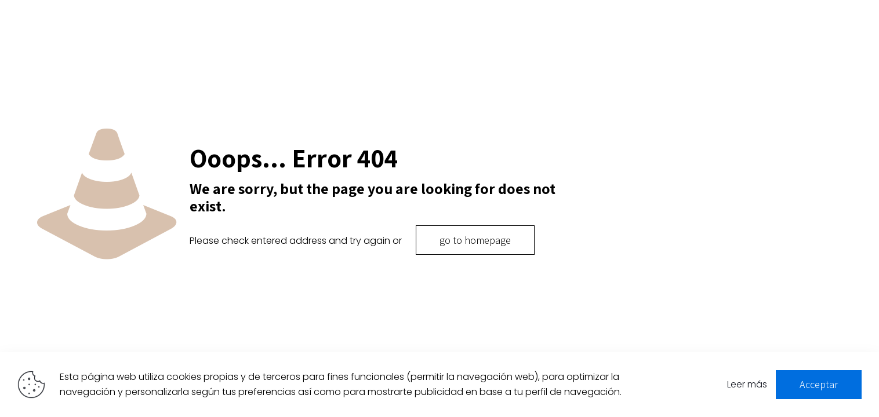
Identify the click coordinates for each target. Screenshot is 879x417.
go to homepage (475, 240)
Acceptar (819, 384)
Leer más (747, 384)
